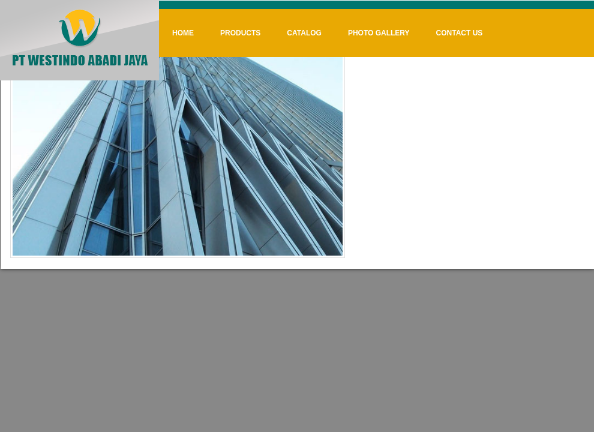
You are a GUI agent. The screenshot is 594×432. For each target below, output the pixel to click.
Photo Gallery (379, 33)
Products (240, 33)
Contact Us (459, 33)
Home (183, 33)
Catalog (304, 33)
